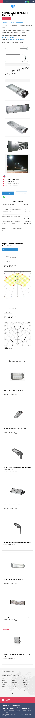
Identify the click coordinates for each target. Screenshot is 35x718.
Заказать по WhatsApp (9, 196)
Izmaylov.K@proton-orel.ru (16, 39)
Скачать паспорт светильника (12, 179)
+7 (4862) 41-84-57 (8, 37)
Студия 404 (31, 714)
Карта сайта (4, 715)
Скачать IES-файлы (9, 181)
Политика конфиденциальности (8, 714)
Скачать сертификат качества (12, 183)
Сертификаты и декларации (11, 185)
